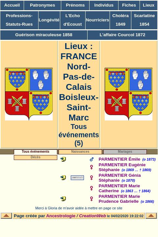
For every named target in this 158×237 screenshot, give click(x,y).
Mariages (125, 151)
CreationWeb (92, 215)
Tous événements (35, 151)
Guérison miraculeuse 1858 (43, 34)
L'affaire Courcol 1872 (122, 34)
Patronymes (42, 5)
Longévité (49, 19)
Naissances (80, 151)
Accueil (12, 5)
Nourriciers (97, 19)
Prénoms (75, 5)
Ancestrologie (60, 215)
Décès (35, 157)
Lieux (148, 5)
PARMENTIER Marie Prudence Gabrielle (119, 199)
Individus (104, 5)
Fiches (129, 5)
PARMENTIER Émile (119, 159)
